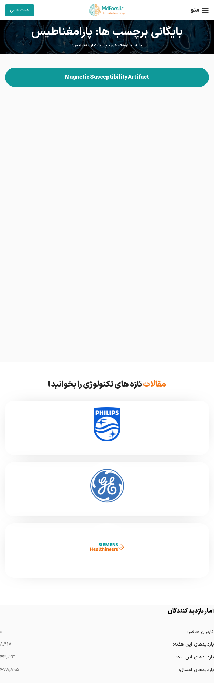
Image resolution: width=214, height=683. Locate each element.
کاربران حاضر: (200, 631)
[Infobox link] (107, 428)
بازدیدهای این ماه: (195, 657)
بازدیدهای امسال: (196, 669)
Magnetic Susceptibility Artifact (107, 77)
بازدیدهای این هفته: (193, 644)
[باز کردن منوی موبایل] (199, 10)
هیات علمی (19, 10)
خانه (138, 45)
